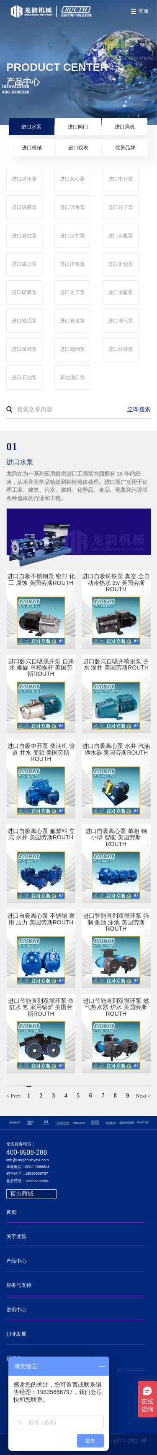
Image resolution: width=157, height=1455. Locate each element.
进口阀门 (78, 127)
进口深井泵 (72, 236)
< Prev (13, 1096)
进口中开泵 (120, 179)
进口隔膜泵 (24, 207)
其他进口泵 (72, 377)
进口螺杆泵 (24, 349)
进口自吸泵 (120, 236)
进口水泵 (31, 127)
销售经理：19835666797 (27, 1174)
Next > (143, 1096)
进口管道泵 (72, 321)
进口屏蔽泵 (120, 292)
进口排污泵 (120, 321)
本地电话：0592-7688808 (27, 1167)
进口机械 (32, 148)
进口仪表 (78, 148)
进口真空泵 (24, 236)
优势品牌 (125, 148)
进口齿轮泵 (120, 264)
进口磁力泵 (24, 264)
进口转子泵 (120, 207)
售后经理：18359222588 (27, 1181)
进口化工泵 (72, 292)
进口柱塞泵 (120, 349)
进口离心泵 (72, 179)
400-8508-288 (26, 1152)
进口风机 (125, 127)
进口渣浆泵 (72, 264)
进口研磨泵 (24, 292)
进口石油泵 (24, 377)
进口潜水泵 (24, 179)
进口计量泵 (72, 207)
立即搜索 (139, 409)
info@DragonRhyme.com (27, 1160)
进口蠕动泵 (72, 349)
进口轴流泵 (24, 321)
